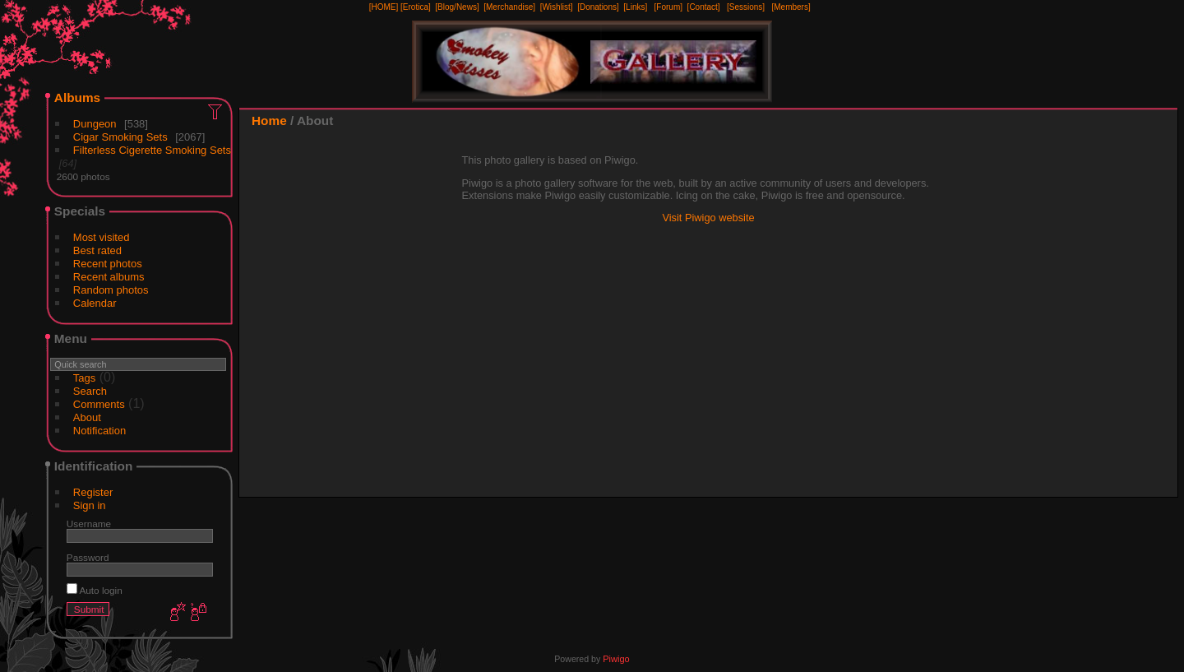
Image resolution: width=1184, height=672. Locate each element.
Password (88, 557)
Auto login (95, 590)
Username (89, 523)
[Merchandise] (509, 7)
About (87, 417)
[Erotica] (415, 7)
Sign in (89, 505)
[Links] (635, 7)
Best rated (97, 250)
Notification (99, 430)
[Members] (790, 7)
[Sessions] (746, 7)
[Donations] (598, 7)
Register (93, 492)
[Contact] (703, 7)
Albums (77, 97)
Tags (84, 378)
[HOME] (384, 7)
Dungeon (95, 124)
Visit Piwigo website (708, 217)
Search (90, 391)
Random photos (111, 290)
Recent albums (109, 277)
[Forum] (668, 7)
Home (269, 120)
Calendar (95, 303)
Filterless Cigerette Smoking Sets (152, 150)
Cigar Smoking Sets (120, 137)
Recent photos (107, 263)
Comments (99, 404)
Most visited (101, 237)
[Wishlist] (556, 7)
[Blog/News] (457, 7)
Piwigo (616, 659)
